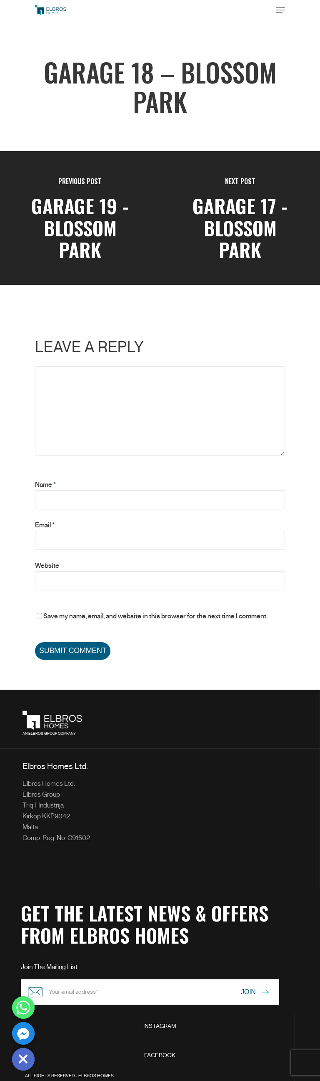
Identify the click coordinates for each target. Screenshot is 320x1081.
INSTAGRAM (159, 1026)
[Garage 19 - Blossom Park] (80, 218)
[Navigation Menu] (280, 10)
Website (47, 566)
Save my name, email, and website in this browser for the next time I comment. (155, 616)
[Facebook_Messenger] (23, 1033)
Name (45, 485)
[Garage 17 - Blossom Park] (240, 218)
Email (45, 525)
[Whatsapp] (23, 1007)
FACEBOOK (159, 1055)
